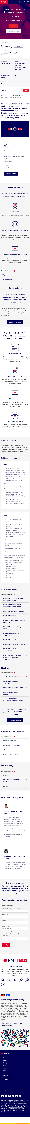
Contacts (5, 1070)
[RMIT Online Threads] (27, 981)
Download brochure (11, 173)
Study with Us (6, 1075)
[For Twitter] (6, 1096)
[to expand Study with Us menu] (27, 1075)
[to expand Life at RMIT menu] (27, 1079)
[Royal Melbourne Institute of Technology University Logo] (4, 2)
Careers (5, 1068)
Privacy (26, 1100)
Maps (4, 1065)
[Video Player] (15, 129)
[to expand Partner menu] (27, 1087)
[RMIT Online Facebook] (3, 981)
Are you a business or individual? (11, 908)
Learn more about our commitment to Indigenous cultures (15, 1024)
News (4, 1057)
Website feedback (14, 1102)
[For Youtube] (16, 1096)
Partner (4, 1087)
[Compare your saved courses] (20, 2)
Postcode (4, 935)
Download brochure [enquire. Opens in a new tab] (13, 31)
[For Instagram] (9, 1096)
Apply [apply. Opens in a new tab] (13, 25)
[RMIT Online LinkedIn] (15, 981)
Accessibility (5, 1102)
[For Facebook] (2, 1096)
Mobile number (6, 926)
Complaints (23, 1102)
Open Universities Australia (16, 1107)
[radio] (18, 46)
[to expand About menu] (27, 1091)
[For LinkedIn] (13, 1096)
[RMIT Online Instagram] (21, 981)
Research (5, 1083)
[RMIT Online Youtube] (3, 986)
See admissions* (6, 63)
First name (5, 914)
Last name (5, 920)
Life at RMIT (5, 1079)
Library (5, 1063)
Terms (21, 1100)
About (4, 1091)
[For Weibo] (20, 1096)
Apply (25, 90)
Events (5, 1060)
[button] (24, 2)
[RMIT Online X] (9, 981)
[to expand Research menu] (27, 1083)
